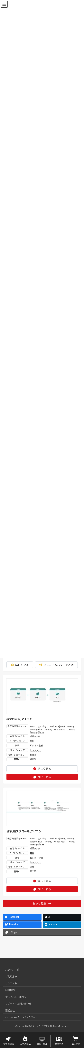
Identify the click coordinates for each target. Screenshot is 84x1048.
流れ (32, 867)
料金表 (33, 755)
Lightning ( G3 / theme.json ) (51, 726)
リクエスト (11, 983)
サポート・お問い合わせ (18, 1003)
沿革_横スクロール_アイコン (24, 831)
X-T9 (32, 726)
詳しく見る (20, 665)
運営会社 (10, 1010)
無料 (32, 741)
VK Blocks (35, 736)
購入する (75, 1040)
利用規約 (10, 990)
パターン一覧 (12, 969)
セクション (35, 750)
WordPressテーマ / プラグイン (21, 1017)
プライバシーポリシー (17, 996)
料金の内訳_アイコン (19, 719)
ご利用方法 (11, 976)
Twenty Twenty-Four (55, 729)
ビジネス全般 (36, 745)
